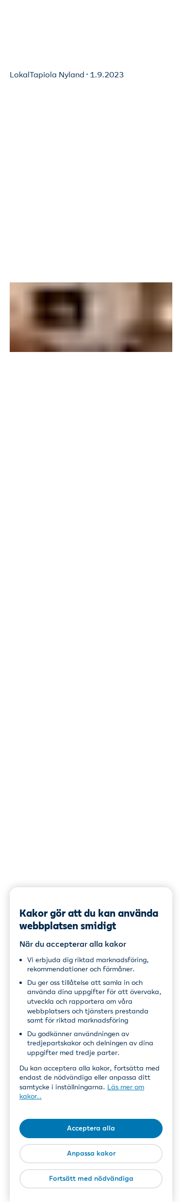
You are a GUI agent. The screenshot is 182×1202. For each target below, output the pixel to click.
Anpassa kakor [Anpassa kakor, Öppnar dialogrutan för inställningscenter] (91, 1153)
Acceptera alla (91, 1128)
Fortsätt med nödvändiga (91, 1178)
